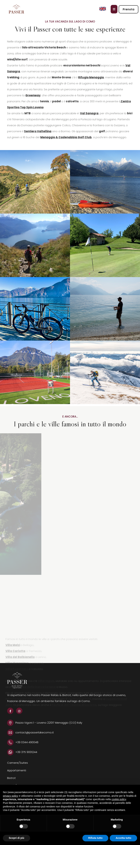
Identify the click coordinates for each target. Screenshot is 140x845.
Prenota (128, 9)
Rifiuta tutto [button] (95, 837)
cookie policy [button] (119, 799)
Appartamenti (16, 770)
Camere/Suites (17, 763)
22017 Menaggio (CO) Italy (64, 723)
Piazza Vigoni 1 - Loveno (31, 723)
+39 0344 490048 (26, 742)
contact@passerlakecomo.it (34, 732)
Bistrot (11, 778)
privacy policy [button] (10, 795)
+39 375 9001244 (26, 752)
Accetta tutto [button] (123, 837)
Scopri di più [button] (16, 837)
